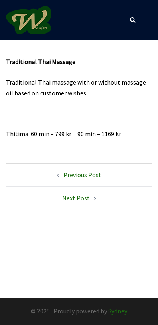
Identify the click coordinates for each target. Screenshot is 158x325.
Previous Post (82, 175)
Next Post (76, 198)
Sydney (117, 311)
